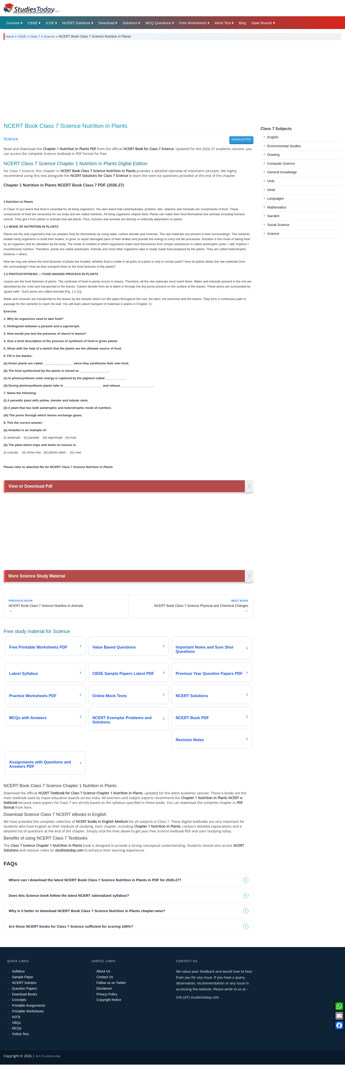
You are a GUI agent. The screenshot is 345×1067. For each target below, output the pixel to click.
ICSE (50, 23)
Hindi (271, 190)
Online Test (20, 1036)
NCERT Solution (24, 985)
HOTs (16, 1019)
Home (10, 36)
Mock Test (223, 23)
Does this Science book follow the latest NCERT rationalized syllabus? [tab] (69, 898)
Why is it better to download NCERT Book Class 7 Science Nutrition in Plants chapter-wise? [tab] (87, 913)
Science (49, 36)
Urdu (271, 181)
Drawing (273, 155)
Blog (242, 23)
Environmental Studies (284, 146)
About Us (103, 974)
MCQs (17, 1031)
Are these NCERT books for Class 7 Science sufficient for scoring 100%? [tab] (71, 929)
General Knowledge (282, 172)
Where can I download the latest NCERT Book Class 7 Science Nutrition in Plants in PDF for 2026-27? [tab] (95, 882)
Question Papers (24, 991)
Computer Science (281, 163)
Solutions (129, 23)
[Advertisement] (147, 79)
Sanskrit (273, 216)
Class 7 (35, 36)
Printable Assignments (28, 1008)
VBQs (16, 1025)
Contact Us (105, 979)
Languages (275, 198)
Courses (13, 23)
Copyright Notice (109, 1002)
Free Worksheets (193, 23)
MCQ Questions (158, 23)
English (272, 137)
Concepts (19, 1002)
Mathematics (276, 207)
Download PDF (241, 139)
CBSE (33, 23)
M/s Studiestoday (48, 1058)
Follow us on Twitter (111, 985)
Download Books (24, 997)
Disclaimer (104, 991)
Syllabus (18, 974)
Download (106, 23)
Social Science (278, 225)
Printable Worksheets (28, 1014)
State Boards (261, 23)
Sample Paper (22, 979)
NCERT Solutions (76, 23)
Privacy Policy (107, 997)
